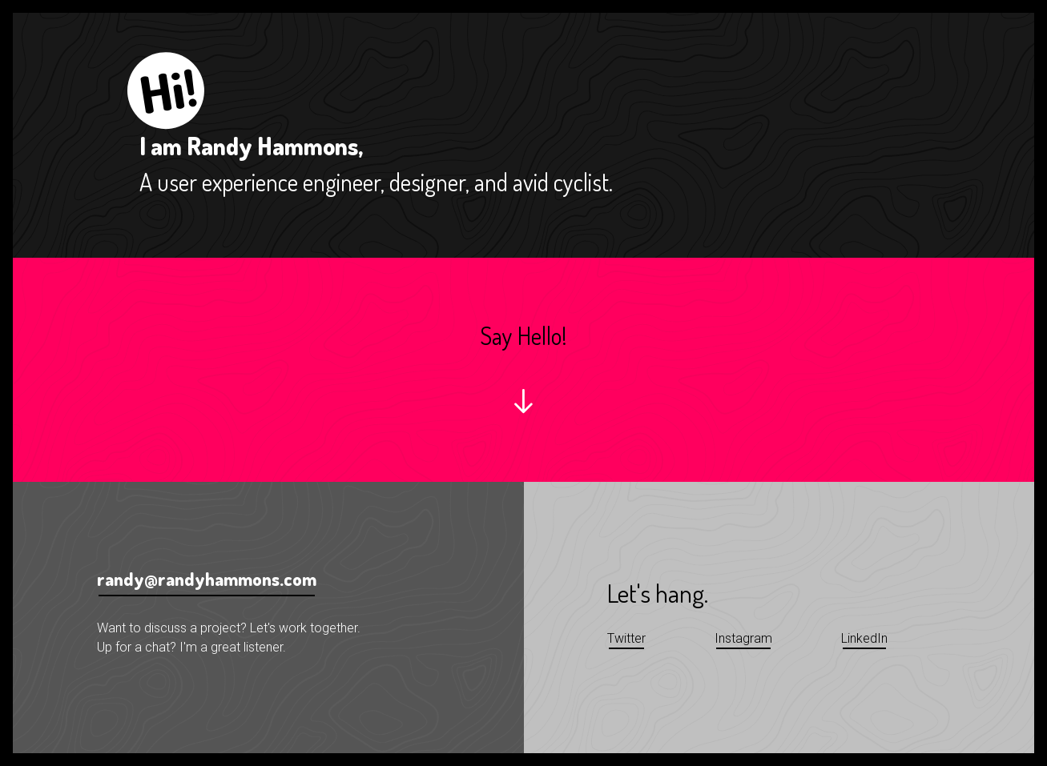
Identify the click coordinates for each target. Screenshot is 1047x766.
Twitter (626, 638)
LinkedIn (864, 638)
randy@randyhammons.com (206, 578)
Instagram (743, 638)
